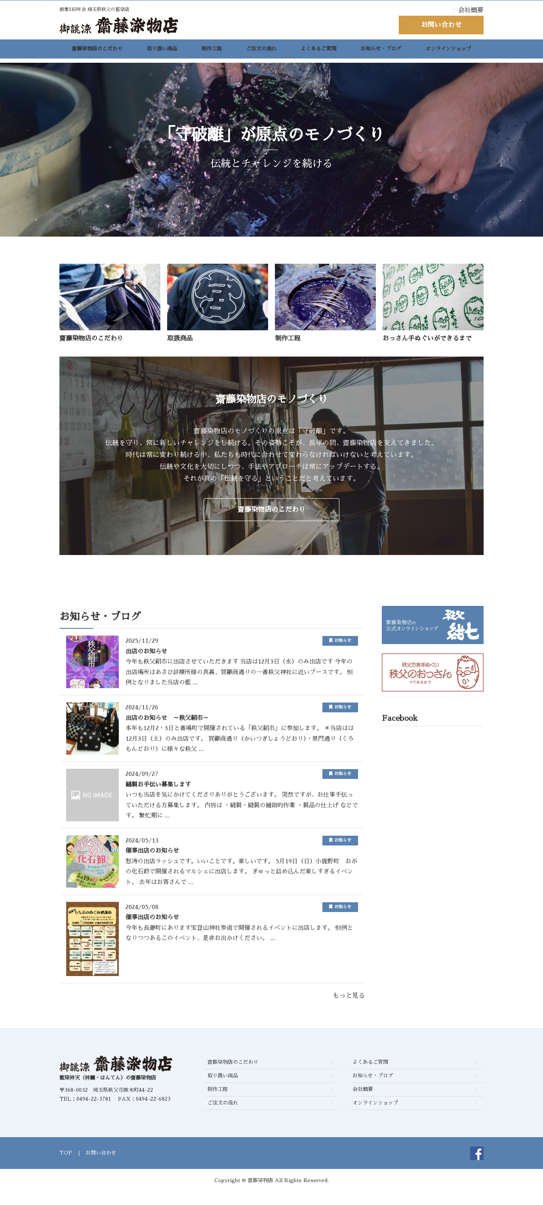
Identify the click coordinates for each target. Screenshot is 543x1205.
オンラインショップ (448, 51)
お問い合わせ (441, 25)
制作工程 (212, 51)
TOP (65, 1165)
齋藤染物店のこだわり (97, 51)
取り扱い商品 (162, 51)
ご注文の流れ (261, 51)
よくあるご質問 (318, 51)
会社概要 (471, 10)
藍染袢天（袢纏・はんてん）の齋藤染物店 (107, 1090)
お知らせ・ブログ (381, 51)
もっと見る (349, 1007)
